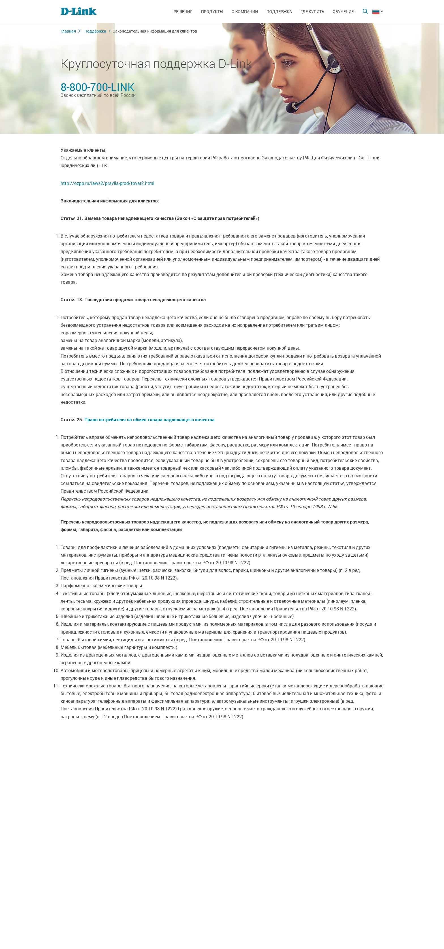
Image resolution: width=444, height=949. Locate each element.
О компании (245, 11)
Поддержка (279, 11)
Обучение (343, 11)
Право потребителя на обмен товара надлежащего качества (149, 419)
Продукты (212, 11)
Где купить (312, 11)
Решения (183, 11)
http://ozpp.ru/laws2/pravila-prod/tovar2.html (107, 183)
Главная (68, 31)
